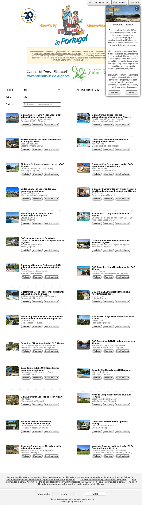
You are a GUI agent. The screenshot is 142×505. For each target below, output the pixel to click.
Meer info (37, 125)
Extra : (9, 97)
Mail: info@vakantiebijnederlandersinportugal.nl (72, 499)
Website (25, 125)
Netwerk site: (43, 494)
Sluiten (132, 93)
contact (134, 2)
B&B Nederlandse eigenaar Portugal (116, 482)
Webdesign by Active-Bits (72, 501)
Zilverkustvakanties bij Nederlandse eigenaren (103, 479)
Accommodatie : (85, 90)
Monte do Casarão (123, 24)
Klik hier (114, 93)
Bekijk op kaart (51, 125)
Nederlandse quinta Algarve (90, 484)
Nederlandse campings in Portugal (55, 484)
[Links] (95, 494)
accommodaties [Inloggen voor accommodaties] (98, 2)
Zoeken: (10, 104)
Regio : (9, 90)
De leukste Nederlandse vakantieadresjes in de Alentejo (66, 482)
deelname (119, 2)
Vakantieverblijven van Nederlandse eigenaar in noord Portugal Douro (40, 479)
